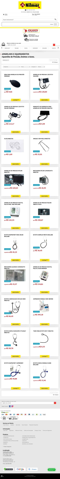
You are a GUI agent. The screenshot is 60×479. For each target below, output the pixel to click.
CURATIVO (24, 440)
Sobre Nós (5, 430)
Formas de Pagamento (47, 430)
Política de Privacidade (28, 430)
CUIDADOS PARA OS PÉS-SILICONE (10, 440)
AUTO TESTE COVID (7, 439)
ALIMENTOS (5, 437)
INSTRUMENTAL (25, 442)
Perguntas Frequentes (33, 424)
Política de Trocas (18, 430)
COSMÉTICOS (25, 439)
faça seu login (36, 11)
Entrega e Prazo (38, 430)
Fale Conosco (6, 424)
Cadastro (12, 424)
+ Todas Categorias (7, 446)
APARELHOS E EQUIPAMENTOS (28, 437)
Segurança (11, 430)
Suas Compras (25, 424)
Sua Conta (18, 424)
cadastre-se (29, 11)
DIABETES (5, 442)
